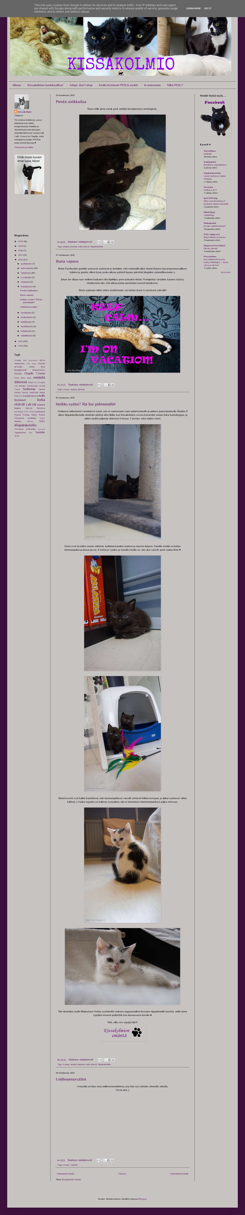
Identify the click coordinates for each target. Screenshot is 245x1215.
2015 (20, 341)
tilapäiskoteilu (96, 246)
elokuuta (25, 281)
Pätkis (34, 415)
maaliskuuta (27, 326)
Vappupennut (20, 432)
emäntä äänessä (70, 246)
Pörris (42, 414)
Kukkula (207, 154)
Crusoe (66, 389)
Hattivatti (34, 392)
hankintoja (29, 389)
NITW (26, 412)
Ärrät (16, 436)
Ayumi (31, 366)
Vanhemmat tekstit (179, 1173)
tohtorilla (30, 429)
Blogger (142, 1199)
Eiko (23, 378)
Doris (16, 378)
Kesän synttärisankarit (215, 226)
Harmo (17, 392)
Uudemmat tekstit (65, 1173)
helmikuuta (26, 331)
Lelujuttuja (209, 215)
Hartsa (25, 392)
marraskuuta (27, 268)
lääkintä (41, 404)
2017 (20, 255)
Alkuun (16, 85)
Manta (17, 408)
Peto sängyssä (212, 234)
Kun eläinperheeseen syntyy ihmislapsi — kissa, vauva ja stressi (216, 262)
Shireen (30, 421)
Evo (35, 382)
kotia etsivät (83, 246)
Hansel (42, 389)
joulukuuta (26, 263)
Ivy (20, 396)
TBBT (42, 421)
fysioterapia (32, 386)
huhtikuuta (26, 321)
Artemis (41, 363)
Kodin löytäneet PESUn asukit (118, 85)
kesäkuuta (26, 312)
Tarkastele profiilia (23, 147)
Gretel (42, 386)
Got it (207, 8)
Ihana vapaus (67, 261)
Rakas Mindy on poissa (215, 237)
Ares (28, 364)
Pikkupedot (210, 223)
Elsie (29, 378)
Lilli (34, 404)
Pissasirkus (210, 256)
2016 (20, 259)
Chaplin (29, 373)
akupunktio (32, 360)
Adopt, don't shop (81, 85)
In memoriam (152, 85)
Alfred (42, 360)
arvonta (18, 366)
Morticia (41, 408)
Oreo (31, 411)
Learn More (193, 8)
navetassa (18, 411)
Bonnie (18, 373)
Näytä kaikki (226, 272)
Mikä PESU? (175, 85)
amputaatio (19, 363)
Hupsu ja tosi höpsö (214, 245)
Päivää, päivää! (210, 248)
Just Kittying (210, 198)
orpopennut (40, 411)
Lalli (28, 404)
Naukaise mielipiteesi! (80, 241)
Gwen (17, 389)
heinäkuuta (27, 286)
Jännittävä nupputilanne (215, 165)
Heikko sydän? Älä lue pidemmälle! (85, 404)
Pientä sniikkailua (71, 101)
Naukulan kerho (212, 173)
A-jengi (66, 1064)
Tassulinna (209, 151)
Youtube (74, 1165)
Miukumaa (209, 212)
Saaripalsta (210, 161)
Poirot (17, 414)
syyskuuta (26, 277)
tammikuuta (27, 335)
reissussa (19, 418)
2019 (20, 246)
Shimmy (17, 421)
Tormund (41, 429)
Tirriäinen (19, 429)
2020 (21, 241)
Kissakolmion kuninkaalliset (45, 85)
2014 (20, 345)
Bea (43, 366)
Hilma (42, 392)
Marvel (29, 408)
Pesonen (208, 187)
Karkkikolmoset (30, 395)
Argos (34, 364)
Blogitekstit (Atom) (71, 1179)
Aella (25, 360)
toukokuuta (27, 317)
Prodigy (26, 415)
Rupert (42, 418)
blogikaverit (20, 370)
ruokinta (32, 418)
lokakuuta (26, 272)
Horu (16, 396)
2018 (20, 250)
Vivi (30, 432)
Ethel (30, 382)
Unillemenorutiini (71, 1079)
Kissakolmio (25, 111)
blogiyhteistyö (38, 370)
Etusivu (122, 1173)
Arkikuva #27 (210, 190)
